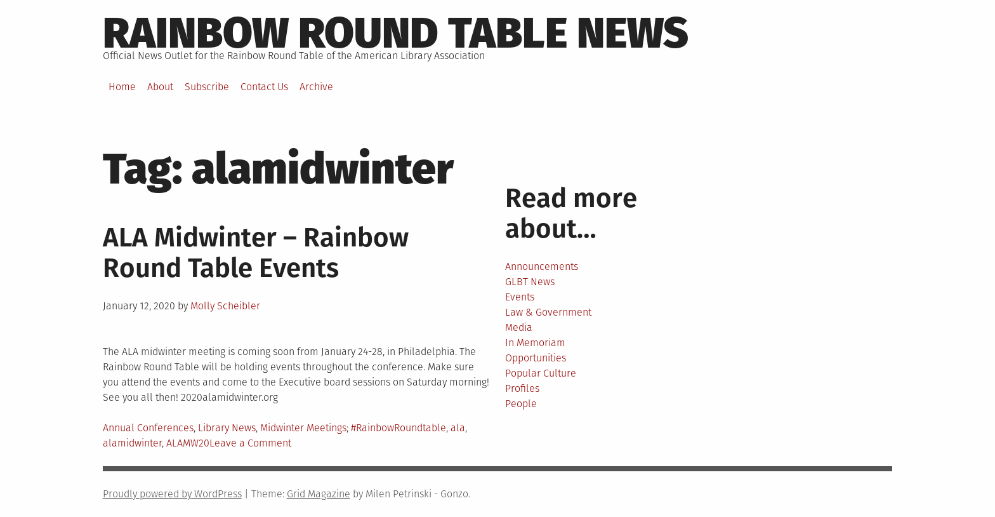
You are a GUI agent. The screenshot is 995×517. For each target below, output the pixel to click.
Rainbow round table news (396, 33)
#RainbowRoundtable (398, 428)
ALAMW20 (187, 443)
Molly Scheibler (225, 306)
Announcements (541, 266)
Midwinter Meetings (303, 428)
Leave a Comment (250, 443)
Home (122, 87)
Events (519, 297)
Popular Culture (540, 373)
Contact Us (264, 87)
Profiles (522, 388)
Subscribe (207, 87)
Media (518, 327)
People (521, 404)
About (160, 87)
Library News (227, 428)
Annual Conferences (148, 428)
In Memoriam (535, 343)
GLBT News (530, 282)
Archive (316, 87)
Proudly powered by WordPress (172, 494)
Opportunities (535, 358)
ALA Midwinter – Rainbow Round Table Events (256, 253)
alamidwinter (132, 443)
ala (458, 428)
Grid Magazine (318, 494)
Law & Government (548, 312)
